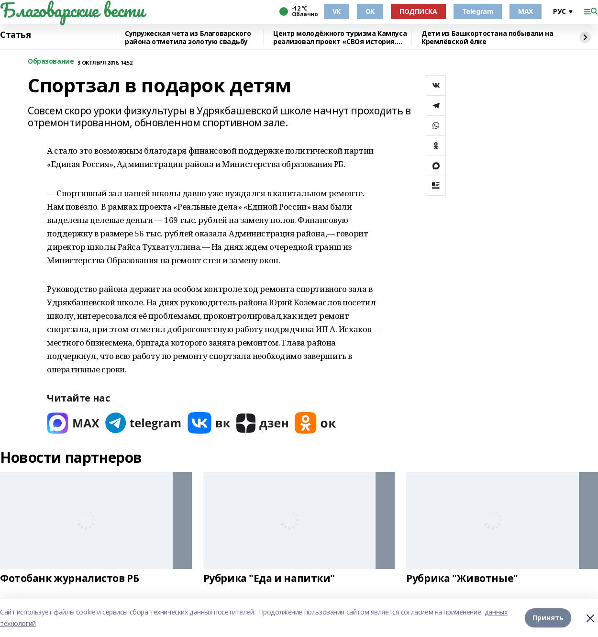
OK (370, 11)
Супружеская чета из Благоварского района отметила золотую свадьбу (188, 37)
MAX (525, 11)
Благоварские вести (72, 10)
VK (336, 11)
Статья (15, 35)
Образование (51, 61)
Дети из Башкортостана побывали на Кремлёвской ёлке (487, 37)
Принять (548, 617)
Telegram (478, 11)
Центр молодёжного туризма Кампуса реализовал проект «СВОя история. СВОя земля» (340, 37)
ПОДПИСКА (418, 11)
